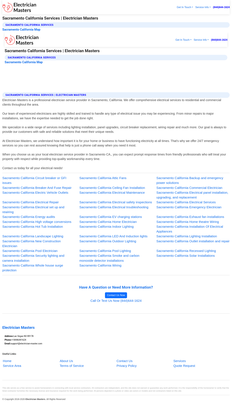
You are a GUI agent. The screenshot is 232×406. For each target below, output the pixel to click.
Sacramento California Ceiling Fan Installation (112, 187)
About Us (66, 361)
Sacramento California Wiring (100, 265)
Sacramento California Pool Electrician (29, 251)
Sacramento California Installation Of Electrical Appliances (189, 229)
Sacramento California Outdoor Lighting (107, 241)
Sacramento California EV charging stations (110, 217)
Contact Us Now (116, 295)
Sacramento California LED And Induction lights (113, 236)
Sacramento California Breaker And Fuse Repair (37, 187)
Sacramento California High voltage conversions (36, 222)
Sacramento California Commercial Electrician (189, 187)
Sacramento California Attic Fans (102, 178)
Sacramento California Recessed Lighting (186, 251)
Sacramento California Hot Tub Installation (32, 226)
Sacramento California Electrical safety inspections (115, 202)
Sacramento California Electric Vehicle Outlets (35, 192)
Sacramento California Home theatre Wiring (187, 222)
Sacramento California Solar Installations (185, 255)
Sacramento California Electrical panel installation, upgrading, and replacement (192, 195)
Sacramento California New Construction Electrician (31, 243)
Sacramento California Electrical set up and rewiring (33, 209)
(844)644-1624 (221, 7)
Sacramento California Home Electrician (108, 222)
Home (7, 361)
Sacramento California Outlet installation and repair (193, 241)
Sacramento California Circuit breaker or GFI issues (34, 180)
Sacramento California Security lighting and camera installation (33, 258)
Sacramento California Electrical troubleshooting (113, 207)
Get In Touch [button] (184, 7)
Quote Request (184, 365)
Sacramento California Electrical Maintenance (112, 192)
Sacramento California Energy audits (28, 217)
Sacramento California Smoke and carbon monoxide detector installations (109, 258)
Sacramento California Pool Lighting (105, 251)
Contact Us (124, 361)
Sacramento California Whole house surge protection (32, 268)
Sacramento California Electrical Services (186, 202)
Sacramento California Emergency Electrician (188, 207)
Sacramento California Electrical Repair (30, 202)
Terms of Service (72, 365)
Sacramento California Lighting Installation (186, 236)
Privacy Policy (126, 365)
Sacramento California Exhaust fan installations (190, 217)
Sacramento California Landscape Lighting (32, 236)
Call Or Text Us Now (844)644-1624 (116, 300)
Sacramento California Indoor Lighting (106, 226)
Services (179, 361)
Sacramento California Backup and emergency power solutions (189, 180)
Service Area (12, 365)
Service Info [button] (202, 7)
